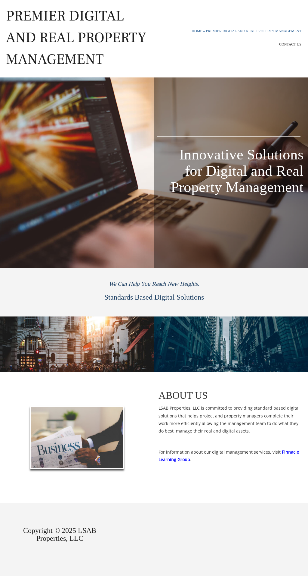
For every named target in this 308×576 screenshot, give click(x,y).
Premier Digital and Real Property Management (76, 38)
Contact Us (290, 44)
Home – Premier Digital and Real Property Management (246, 31)
